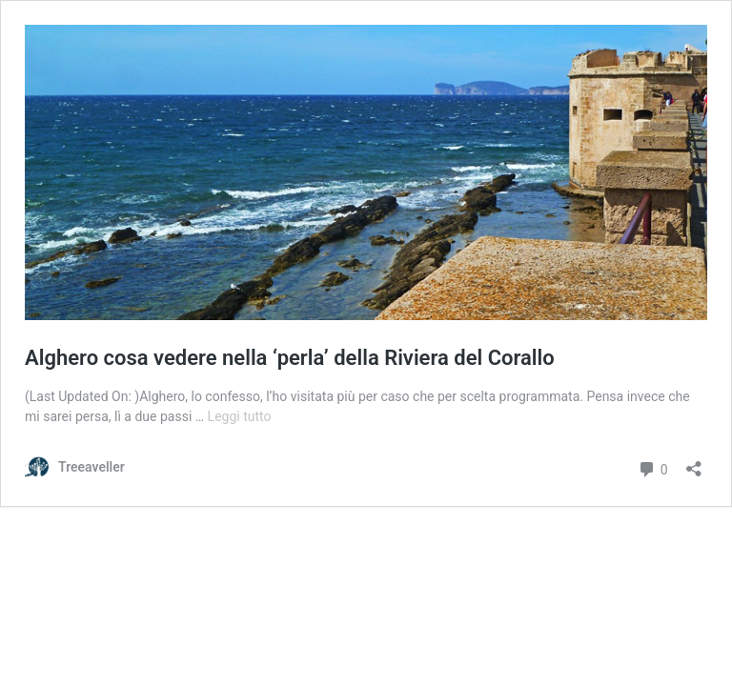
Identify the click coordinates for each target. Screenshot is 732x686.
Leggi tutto (240, 416)
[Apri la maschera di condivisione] (694, 462)
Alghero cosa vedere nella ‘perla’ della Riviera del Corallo (290, 358)
